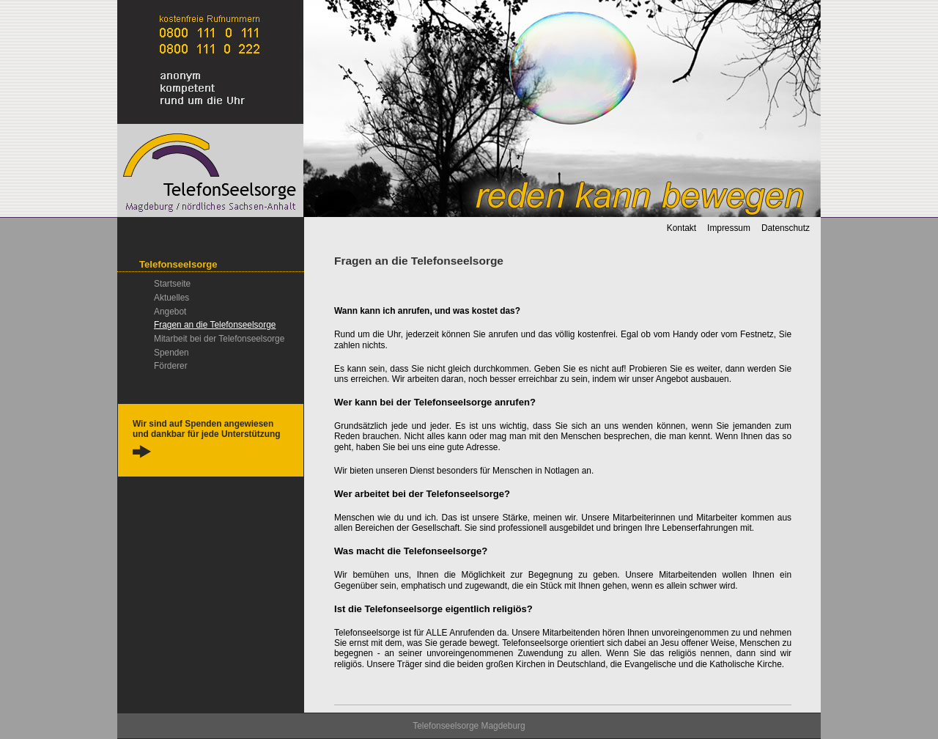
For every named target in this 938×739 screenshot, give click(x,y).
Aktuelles (171, 298)
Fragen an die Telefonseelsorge (215, 325)
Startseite (172, 284)
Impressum (728, 228)
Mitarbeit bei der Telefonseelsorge (219, 339)
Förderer (171, 366)
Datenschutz (785, 228)
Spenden (171, 353)
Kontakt (681, 228)
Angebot (170, 311)
